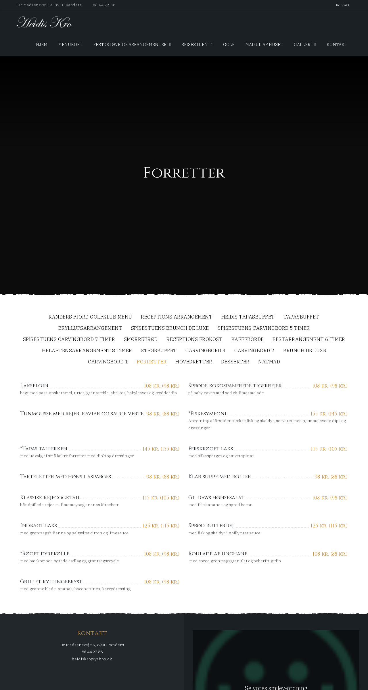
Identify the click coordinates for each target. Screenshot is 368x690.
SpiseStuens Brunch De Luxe (170, 328)
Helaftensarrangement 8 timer (87, 351)
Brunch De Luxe (304, 351)
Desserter (235, 362)
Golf (229, 44)
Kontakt (343, 5)
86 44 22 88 (104, 5)
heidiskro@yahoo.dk (92, 659)
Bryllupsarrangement (90, 328)
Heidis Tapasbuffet (248, 317)
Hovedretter (193, 362)
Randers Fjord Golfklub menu (90, 317)
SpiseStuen (194, 44)
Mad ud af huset (264, 44)
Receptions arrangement (176, 317)
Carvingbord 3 (205, 351)
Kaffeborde (247, 339)
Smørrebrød (141, 339)
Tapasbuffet (301, 317)
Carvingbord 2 (254, 351)
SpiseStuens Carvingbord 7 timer (69, 339)
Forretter (152, 362)
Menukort (70, 44)
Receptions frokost (194, 339)
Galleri (303, 44)
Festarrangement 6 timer (309, 339)
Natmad (269, 362)
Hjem (41, 44)
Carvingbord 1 (108, 362)
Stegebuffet (159, 351)
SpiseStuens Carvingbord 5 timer (264, 328)
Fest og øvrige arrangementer (129, 44)
